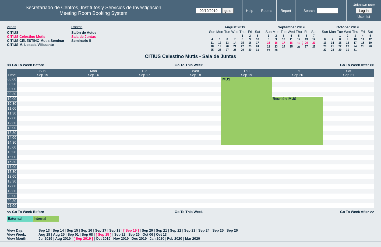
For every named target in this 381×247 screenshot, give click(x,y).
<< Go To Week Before (25, 65)
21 (234, 46)
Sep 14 (58, 230)
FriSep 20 (297, 73)
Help (249, 11)
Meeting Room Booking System (93, 13)
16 (249, 42)
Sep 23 (189, 230)
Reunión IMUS (284, 99)
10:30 (12, 103)
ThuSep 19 (246, 73)
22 (242, 46)
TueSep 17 (144, 73)
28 (234, 49)
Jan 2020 (157, 238)
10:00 (12, 99)
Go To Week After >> (357, 65)
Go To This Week (189, 65)
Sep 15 (72, 230)
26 (219, 49)
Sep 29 (134, 234)
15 (242, 42)
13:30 (12, 133)
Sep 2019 (83, 238)
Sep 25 (218, 230)
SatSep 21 (348, 73)
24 (257, 46)
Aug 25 (59, 234)
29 (242, 49)
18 (212, 46)
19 (219, 46)
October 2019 (348, 27)
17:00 (12, 167)
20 (227, 46)
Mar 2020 (192, 238)
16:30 (12, 162)
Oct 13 (161, 234)
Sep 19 (131, 230)
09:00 (12, 89)
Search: (310, 11)
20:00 (12, 196)
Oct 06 (147, 234)
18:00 (12, 176)
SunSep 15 (42, 73)
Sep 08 (87, 234)
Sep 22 (175, 230)
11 (212, 42)
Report (286, 11)
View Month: (17, 238)
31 (257, 49)
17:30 (12, 172)
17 (257, 42)
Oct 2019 (103, 238)
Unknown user (363, 5)
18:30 (12, 181)
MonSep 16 (93, 73)
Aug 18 (44, 234)
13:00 (12, 128)
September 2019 (291, 27)
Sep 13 (44, 230)
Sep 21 (161, 230)
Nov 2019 (121, 238)
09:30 (12, 94)
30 (249, 49)
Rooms (266, 11)
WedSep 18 (195, 73)
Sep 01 (73, 234)
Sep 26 (232, 230)
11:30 (12, 113)
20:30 (12, 201)
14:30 (12, 142)
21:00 (12, 206)
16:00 (12, 157)
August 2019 (234, 27)
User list (363, 17)
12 (219, 42)
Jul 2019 (45, 238)
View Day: (15, 230)
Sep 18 (115, 230)
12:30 (12, 123)
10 (257, 39)
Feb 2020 (174, 238)
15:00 (12, 147)
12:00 (12, 118)
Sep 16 (86, 230)
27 (227, 49)
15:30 (12, 152)
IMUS (226, 79)
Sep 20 (147, 230)
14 (234, 42)
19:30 (12, 191)
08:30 (12, 84)
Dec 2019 (139, 238)
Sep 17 (100, 230)
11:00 (12, 108)
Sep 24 (204, 230)
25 (212, 49)
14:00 (12, 138)
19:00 (12, 186)
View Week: (16, 234)
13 (227, 42)
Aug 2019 (63, 238)
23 (249, 46)
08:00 (12, 79)
